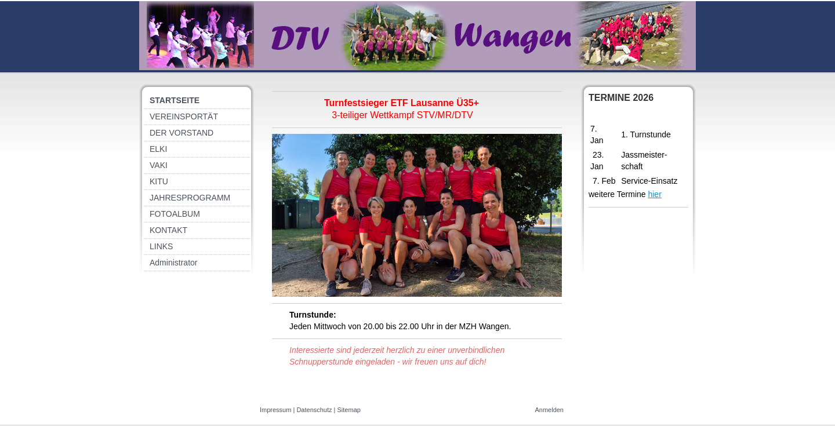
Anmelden (549, 409)
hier (654, 194)
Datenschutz (314, 409)
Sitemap (349, 409)
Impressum (275, 409)
